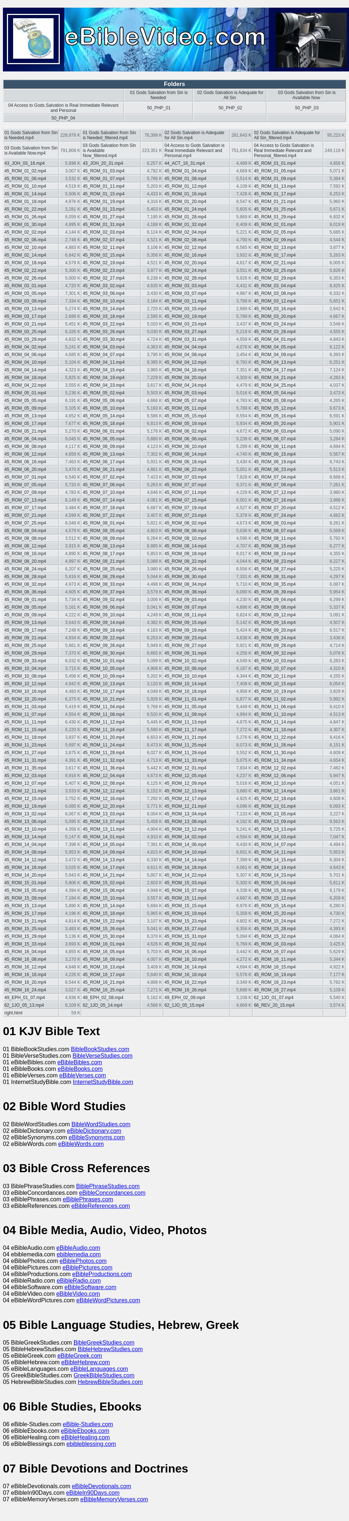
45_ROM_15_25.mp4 (25, 928)
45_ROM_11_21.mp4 (186, 737)
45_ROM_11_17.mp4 (186, 729)
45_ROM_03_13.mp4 (25, 308)
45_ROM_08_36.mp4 (25, 591)
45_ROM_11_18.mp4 (275, 729)
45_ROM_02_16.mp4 (186, 255)
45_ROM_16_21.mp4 (104, 982)
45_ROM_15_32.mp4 (275, 936)
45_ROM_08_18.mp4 (186, 553)
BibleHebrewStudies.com (110, 1349)
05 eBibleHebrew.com (32, 1362)
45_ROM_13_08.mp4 (186, 821)
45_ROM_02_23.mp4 (104, 270)
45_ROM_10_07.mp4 (275, 668)
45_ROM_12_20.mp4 (104, 806)
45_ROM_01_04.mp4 (186, 170)
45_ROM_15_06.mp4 (104, 890)
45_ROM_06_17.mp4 (104, 461)
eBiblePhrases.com (88, 1199)
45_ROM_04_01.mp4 (275, 339)
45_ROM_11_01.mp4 (186, 699)
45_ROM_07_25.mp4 (25, 523)
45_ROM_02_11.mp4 (104, 247)
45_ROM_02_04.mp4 (186, 232)
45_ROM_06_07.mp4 (275, 438)
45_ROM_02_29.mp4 (275, 278)
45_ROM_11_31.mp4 (25, 760)
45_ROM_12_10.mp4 (275, 783)
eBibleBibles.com (79, 1062)
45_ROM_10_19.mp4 (275, 691)
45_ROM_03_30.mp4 (104, 339)
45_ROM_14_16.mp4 (25, 867)
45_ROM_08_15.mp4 (275, 546)
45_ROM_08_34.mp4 (186, 584)
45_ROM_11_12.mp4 (104, 722)
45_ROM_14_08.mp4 (25, 852)
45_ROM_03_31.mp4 (186, 339)
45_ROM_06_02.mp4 (186, 431)
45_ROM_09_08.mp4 (275, 607)
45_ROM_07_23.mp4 (186, 515)
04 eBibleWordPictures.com (40, 1300)
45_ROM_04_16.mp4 (186, 370)
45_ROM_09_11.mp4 (186, 614)
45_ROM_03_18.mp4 (104, 316)
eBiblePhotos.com (83, 1261)
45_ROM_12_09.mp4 (186, 783)
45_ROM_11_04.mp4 (104, 706)
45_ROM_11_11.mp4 (25, 722)
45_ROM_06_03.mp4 (275, 431)
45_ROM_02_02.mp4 (25, 232)
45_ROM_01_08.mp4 (186, 178)
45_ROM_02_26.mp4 (25, 278)
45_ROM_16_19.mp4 (275, 974)
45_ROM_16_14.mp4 (186, 967)
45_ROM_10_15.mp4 (275, 683)
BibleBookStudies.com (100, 1049)
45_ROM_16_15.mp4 (275, 967)
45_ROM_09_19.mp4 (186, 630)
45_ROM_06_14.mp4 (186, 454)
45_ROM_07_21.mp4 (25, 515)
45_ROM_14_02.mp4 (186, 836)
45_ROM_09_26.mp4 (104, 645)
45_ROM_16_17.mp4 (104, 974)
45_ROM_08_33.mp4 (104, 584)
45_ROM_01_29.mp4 (275, 216)
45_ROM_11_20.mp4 (104, 737)
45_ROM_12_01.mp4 (186, 768)
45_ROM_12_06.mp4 (275, 775)
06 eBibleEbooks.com (32, 1431)
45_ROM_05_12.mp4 (275, 408)
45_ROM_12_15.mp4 (25, 798)
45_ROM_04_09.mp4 (275, 354)
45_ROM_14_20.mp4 (25, 875)
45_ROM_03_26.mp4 (104, 331)
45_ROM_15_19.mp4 (186, 913)
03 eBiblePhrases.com (33, 1199)
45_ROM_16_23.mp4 (275, 982)
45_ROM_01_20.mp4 (186, 201)
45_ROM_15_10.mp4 (104, 898)
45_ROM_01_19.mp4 (104, 201)
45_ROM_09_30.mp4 (104, 653)
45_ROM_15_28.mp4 (275, 928)
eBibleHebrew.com (85, 1362)
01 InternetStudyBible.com (38, 1082)
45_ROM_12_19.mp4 (25, 806)
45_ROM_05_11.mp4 (186, 408)
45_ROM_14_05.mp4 (104, 844)
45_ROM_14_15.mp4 (275, 859)
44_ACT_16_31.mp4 (185, 163)
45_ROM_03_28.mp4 (275, 331)
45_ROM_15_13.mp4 (25, 905)
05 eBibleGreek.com (30, 1356)
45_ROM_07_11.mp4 (186, 492)
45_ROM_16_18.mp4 (186, 974)
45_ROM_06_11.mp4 (275, 446)
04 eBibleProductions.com (37, 1274)
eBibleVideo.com (78, 1294)
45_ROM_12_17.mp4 (186, 798)
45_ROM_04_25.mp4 (275, 385)
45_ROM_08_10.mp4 (186, 538)
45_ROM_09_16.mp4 (275, 622)
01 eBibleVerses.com (31, 1075)
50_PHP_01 (159, 107)
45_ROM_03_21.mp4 (25, 324)
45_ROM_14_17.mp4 (104, 867)
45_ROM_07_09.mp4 (25, 492)
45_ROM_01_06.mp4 (25, 178)
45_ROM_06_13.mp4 (104, 454)
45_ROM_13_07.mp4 (104, 821)
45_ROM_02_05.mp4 (275, 232)
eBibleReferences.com (100, 1206)
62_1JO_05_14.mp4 (102, 1005)
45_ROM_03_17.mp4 (25, 316)
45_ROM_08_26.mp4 (186, 569)
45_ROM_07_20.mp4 (275, 507)
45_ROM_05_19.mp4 (186, 423)
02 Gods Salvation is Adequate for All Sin (230, 95)
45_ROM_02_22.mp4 (25, 270)
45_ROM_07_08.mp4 (275, 484)
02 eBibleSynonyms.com (36, 1137)
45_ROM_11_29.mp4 (186, 752)
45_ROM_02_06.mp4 (25, 239)
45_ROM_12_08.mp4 (104, 783)
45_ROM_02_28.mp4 (186, 278)
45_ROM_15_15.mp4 (186, 905)
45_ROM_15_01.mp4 (25, 882)
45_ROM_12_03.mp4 (25, 775)
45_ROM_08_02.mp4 (186, 523)
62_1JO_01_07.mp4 (274, 997)
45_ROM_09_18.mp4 (104, 630)
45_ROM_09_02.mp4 (104, 599)
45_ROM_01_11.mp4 (104, 186)
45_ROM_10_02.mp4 (186, 660)
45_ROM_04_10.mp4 (25, 362)
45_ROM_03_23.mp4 (186, 324)
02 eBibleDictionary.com (35, 1131)
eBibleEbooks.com (85, 1431)
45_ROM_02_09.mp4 (275, 239)
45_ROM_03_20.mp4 (275, 316)
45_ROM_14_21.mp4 (104, 875)
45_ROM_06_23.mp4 (275, 469)
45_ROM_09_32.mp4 (275, 653)
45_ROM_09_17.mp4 (25, 630)
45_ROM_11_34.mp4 (275, 760)
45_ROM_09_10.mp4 (104, 614)
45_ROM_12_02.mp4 (275, 768)
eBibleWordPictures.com (108, 1300)
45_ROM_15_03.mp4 (186, 882)
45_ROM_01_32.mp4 (186, 224)
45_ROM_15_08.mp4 (275, 890)
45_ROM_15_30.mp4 (104, 936)
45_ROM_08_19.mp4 (275, 553)
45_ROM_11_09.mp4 (186, 714)
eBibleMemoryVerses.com (114, 1499)
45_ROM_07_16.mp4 (275, 500)
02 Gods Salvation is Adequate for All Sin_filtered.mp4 (287, 135)
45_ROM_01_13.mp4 (275, 186)
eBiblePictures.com (88, 1267)
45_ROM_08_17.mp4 (104, 553)
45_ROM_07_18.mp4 (104, 507)
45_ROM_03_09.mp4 (25, 301)
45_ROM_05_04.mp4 (275, 392)
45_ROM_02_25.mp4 (275, 270)
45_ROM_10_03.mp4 (275, 660)
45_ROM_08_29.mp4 (104, 576)
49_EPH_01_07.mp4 (24, 997)
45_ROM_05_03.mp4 (186, 392)
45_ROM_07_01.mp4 (25, 477)
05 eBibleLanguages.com (36, 1369)
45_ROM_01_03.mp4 (104, 170)
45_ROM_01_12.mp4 (186, 186)
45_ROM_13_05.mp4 (275, 813)
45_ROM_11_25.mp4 (186, 745)
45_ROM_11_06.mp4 (275, 706)
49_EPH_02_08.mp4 (103, 997)
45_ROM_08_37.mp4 (104, 591)
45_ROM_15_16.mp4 (275, 905)
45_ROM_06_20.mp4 (25, 469)
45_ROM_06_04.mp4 (25, 438)
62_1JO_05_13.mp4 (24, 1005)
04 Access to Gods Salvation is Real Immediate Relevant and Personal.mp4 (195, 150)
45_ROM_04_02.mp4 (25, 347)
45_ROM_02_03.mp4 (104, 232)
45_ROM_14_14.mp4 (186, 859)
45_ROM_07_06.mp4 (104, 484)
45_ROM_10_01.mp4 (104, 660)
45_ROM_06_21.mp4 (104, 469)
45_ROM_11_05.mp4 (186, 706)
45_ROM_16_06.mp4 (186, 951)
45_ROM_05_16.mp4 (275, 415)
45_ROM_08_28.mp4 (25, 576)
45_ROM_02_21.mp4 (275, 262)
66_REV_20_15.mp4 (274, 1005)
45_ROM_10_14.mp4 (186, 683)
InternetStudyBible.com (103, 1082)
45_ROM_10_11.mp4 (275, 676)
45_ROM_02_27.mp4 (104, 278)
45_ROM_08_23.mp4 (275, 561)
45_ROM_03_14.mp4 (104, 308)
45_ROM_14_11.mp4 (275, 852)
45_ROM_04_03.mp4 (104, 347)
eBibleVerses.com (82, 1075)
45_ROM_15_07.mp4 (186, 890)
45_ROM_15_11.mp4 (186, 898)
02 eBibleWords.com (30, 1144)
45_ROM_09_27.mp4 (186, 645)
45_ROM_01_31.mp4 (104, 224)
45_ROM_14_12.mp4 (25, 859)
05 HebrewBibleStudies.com (40, 1382)
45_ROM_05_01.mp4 (25, 392)
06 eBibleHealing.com (32, 1437)
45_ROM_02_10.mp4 (25, 247)
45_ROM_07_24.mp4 (275, 515)
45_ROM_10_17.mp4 (104, 691)
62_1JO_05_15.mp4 (184, 1005)
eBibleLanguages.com (99, 1369)
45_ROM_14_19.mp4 (275, 867)
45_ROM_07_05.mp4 (25, 484)
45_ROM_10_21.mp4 (104, 699)
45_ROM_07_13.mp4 (25, 500)
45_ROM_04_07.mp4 (104, 354)
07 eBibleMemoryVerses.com (42, 1499)
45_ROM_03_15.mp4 (186, 308)
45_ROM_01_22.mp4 (25, 209)
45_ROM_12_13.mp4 (186, 790)
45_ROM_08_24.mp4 (25, 569)
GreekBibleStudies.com (104, 1375)
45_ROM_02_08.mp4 (186, 239)
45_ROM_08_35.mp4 (275, 584)
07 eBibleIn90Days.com (34, 1493)
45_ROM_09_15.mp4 (186, 622)
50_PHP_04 (63, 118)
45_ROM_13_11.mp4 (104, 829)
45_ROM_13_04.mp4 (186, 813)
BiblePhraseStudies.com (108, 1186)
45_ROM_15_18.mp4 (104, 913)
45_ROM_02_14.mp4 (25, 255)
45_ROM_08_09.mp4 (104, 538)
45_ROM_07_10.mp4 (104, 492)
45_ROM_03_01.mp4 (25, 285)
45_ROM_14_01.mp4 (104, 836)
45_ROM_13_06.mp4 (25, 821)
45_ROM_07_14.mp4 (104, 500)
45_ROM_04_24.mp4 (186, 385)
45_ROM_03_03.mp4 (186, 285)
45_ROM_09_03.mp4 (186, 599)
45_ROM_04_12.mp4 (186, 362)
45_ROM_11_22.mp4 (275, 737)
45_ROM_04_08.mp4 (186, 354)
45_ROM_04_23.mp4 (104, 385)
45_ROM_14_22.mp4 (186, 875)
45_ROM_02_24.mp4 (186, 270)
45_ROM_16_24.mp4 (25, 989)
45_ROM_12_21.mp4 (186, 806)
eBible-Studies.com (88, 1424)
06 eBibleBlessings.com (34, 1444)
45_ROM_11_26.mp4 (275, 745)
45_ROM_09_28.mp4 (275, 645)
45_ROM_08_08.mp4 (25, 538)
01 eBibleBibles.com (30, 1062)
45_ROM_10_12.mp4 (25, 683)
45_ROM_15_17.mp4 (25, 913)
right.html (13, 1012)
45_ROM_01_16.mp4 (186, 193)
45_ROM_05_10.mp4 (104, 408)
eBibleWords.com (81, 1144)
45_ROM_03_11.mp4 (186, 301)
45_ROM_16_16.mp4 (25, 974)
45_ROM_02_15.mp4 (104, 255)
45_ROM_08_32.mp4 (25, 584)
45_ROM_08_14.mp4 (186, 546)
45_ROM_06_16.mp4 (25, 461)
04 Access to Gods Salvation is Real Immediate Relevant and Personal (63, 108)
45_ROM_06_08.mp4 (25, 446)
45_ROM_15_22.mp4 (104, 921)
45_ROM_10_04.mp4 (25, 668)
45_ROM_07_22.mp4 (104, 515)
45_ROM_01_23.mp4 (104, 209)
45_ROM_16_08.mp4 (25, 959)
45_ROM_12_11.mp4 (25, 790)
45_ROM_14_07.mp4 (275, 844)
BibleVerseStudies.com (102, 1056)
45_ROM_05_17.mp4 (25, 423)
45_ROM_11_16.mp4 (104, 729)
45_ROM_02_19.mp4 (104, 262)
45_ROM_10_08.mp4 (25, 676)
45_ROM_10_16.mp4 (25, 691)
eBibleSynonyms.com (97, 1137)
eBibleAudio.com (78, 1248)
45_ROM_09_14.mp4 (104, 622)
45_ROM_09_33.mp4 (25, 660)
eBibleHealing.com (85, 1437)
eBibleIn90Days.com (92, 1493)
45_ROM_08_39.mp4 (275, 591)
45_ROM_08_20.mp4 (25, 561)
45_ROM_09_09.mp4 (25, 614)
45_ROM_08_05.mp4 (104, 530)
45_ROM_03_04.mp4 (275, 285)
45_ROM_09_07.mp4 (186, 607)
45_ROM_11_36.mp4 (104, 768)
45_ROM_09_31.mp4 (186, 653)
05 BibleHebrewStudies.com (40, 1349)
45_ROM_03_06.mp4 (104, 293)
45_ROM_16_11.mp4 (275, 959)
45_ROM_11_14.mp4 (275, 722)
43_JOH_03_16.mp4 (24, 163)
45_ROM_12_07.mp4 (25, 783)
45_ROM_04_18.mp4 (25, 377)
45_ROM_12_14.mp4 (275, 790)
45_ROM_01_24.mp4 (186, 209)
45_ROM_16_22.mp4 (186, 982)
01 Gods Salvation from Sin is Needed (159, 95)
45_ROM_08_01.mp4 (104, 523)
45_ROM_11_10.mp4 (275, 714)
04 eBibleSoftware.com (33, 1287)
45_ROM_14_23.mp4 (275, 875)
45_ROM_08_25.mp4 (104, 569)
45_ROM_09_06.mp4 (104, 607)
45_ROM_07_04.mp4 (275, 477)
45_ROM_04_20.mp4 (186, 377)
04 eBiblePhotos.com (31, 1261)
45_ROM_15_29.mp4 (25, 936)
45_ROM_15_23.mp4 (186, 921)
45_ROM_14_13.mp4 (104, 859)
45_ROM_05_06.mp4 (104, 400)
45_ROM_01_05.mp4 (275, 170)
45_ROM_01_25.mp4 (275, 209)
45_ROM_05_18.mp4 (104, 423)
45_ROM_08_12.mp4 (25, 546)
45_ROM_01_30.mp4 (25, 224)
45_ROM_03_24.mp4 (275, 324)
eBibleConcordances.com (112, 1193)
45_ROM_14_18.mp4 (186, 867)
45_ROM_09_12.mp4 (275, 614)
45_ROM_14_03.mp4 (275, 836)
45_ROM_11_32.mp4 (104, 760)
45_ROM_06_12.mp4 (25, 454)
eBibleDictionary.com (94, 1131)
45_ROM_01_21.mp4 (275, 201)
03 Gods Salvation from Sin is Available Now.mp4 (31, 150)
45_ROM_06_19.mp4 (275, 461)
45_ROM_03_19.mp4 (186, 316)
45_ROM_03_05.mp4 (25, 293)
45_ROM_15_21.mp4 (25, 921)
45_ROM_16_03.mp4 (275, 944)
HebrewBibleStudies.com (110, 1382)
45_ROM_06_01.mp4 (104, 431)
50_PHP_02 (230, 107)
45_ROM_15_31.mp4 (186, 936)
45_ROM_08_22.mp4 (186, 561)
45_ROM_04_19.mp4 (104, 377)
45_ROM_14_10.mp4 (186, 852)
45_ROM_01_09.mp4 (275, 178)
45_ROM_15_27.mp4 (186, 928)
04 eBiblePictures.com (33, 1267)
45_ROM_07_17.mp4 (25, 507)
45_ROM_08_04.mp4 (25, 530)
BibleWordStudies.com (100, 1124)
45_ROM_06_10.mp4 (186, 446)
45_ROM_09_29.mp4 (25, 653)
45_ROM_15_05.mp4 (25, 890)
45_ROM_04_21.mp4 (275, 377)
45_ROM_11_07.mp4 (25, 714)
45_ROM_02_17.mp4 (275, 255)
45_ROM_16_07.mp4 (275, 951)
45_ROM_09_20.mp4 (275, 630)
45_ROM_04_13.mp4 (275, 362)
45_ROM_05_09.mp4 (25, 408)
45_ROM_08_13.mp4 (104, 546)
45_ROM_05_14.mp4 (104, 415)
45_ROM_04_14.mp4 (25, 370)
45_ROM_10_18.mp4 (186, 691)
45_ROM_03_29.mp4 (25, 339)
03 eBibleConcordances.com (41, 1193)
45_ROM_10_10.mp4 (186, 676)
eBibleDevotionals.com (101, 1486)
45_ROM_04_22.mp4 (25, 385)
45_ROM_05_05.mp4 (25, 400)
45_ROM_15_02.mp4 (104, 882)
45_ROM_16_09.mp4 (104, 959)
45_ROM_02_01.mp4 (275, 224)
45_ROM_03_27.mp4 (186, 331)
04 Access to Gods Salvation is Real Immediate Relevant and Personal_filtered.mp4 (284, 150)
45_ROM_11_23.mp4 (25, 745)
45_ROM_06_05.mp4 (104, 438)
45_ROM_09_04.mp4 (275, 599)
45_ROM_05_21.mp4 (25, 431)
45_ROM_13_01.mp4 (275, 806)
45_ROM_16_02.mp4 (186, 944)
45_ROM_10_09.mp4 (104, 676)
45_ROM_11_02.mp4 (275, 699)
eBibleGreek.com (79, 1356)
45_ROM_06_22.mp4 (186, 469)
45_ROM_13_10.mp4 (25, 829)
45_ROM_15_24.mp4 (275, 921)
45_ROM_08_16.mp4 (25, 553)
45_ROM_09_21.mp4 (25, 637)
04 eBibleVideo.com (29, 1294)
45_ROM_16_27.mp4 (275, 989)
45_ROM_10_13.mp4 (104, 683)
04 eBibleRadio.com (30, 1281)
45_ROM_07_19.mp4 (186, 507)
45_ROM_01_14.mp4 (25, 193)
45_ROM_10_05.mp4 (104, 668)
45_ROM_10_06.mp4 (186, 668)
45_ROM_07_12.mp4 (275, 492)
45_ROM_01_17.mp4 (275, 193)
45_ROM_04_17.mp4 (275, 370)
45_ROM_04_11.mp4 (104, 362)
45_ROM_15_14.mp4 (104, 905)
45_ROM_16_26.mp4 (186, 989)
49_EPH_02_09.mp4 (185, 997)
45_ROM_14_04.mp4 (25, 844)
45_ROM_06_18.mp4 (186, 461)
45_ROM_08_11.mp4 (275, 538)
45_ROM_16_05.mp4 (104, 951)
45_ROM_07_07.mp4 (186, 484)
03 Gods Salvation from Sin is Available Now (307, 95)
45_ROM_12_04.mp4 (104, 775)
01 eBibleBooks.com (30, 1069)
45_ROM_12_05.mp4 (186, 775)
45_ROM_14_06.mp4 (186, 844)
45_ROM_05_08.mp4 (275, 400)
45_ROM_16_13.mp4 (104, 967)
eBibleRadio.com (79, 1281)
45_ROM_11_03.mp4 (25, 706)
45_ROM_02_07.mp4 (104, 239)
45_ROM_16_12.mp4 (25, 967)
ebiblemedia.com (79, 1254)
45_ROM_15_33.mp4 (25, 944)
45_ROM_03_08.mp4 (275, 293)
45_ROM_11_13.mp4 (186, 722)
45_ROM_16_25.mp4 (104, 989)
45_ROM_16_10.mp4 (186, 959)
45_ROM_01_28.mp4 (186, 216)
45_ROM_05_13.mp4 (25, 415)
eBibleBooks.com (80, 1069)
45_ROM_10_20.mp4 (25, 699)
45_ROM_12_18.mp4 (275, 798)
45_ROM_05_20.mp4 (275, 423)
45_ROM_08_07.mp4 (275, 530)
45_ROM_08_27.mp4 (275, 569)
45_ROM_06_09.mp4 (104, 446)
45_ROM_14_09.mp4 (104, 852)
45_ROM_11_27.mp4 (25, 752)
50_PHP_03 (307, 107)
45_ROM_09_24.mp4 (275, 637)
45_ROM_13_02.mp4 (25, 813)
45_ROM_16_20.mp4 (25, 982)
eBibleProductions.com (102, 1274)
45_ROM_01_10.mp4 (25, 186)
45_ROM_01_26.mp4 (25, 216)
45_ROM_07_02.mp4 (104, 477)
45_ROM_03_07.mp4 (186, 293)
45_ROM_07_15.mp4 (186, 500)
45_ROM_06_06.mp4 (186, 438)
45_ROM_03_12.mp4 (275, 301)
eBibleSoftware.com (90, 1287)
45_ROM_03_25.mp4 (25, 331)
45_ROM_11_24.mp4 (104, 745)
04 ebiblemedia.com (30, 1254)
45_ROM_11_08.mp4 (104, 714)
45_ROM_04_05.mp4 (275, 347)
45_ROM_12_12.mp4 (104, 790)
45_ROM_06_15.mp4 (275, 454)
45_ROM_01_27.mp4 (104, 216)
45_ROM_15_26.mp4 (104, 928)
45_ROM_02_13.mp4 (275, 247)
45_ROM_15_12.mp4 (275, 898)
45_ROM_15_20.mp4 (275, 913)
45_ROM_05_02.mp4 (104, 392)
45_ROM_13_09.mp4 (275, 821)
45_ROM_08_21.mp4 (104, 561)
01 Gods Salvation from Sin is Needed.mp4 (31, 135)
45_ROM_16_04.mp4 (25, 951)
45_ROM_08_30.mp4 (186, 576)
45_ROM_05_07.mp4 (186, 400)
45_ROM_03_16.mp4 (275, 308)
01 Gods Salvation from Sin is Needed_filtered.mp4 (109, 135)
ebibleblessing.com (91, 1444)
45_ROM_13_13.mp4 (275, 829)
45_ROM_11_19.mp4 (25, 737)
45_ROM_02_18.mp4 (25, 262)
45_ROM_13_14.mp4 (25, 836)
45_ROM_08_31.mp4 (275, 576)
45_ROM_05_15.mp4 (186, 415)
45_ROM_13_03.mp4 (104, 813)
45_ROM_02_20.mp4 (186, 262)
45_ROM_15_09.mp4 (25, 898)
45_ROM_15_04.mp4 (275, 882)
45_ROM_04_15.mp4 (104, 370)
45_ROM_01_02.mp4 (25, 170)
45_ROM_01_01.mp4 (275, 163)
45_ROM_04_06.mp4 (25, 354)
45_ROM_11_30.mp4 (275, 752)
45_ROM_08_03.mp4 (275, 523)
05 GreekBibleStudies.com (38, 1375)
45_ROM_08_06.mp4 (186, 530)
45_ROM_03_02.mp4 (104, 285)
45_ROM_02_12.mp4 (186, 247)
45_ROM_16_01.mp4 (104, 944)
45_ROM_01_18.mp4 (25, 201)
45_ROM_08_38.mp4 (186, 591)
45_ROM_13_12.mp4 (186, 829)
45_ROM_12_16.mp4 (104, 798)
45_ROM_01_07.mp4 (104, 178)
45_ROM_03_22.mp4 (104, 324)
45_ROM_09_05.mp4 (25, 607)
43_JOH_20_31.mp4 (103, 163)
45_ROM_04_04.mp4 (186, 347)
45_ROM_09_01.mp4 (25, 599)
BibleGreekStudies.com (104, 1342)
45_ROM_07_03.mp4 (186, 477)
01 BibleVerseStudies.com (37, 1056)
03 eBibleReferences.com (37, 1206)
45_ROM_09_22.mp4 (104, 637)
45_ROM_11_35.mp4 (25, 768)
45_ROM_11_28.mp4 (104, 752)
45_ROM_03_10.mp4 (104, 301)
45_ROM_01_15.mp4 (104, 193)
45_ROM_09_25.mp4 (25, 645)
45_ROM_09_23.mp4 (186, 637)
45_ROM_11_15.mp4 (25, 729)
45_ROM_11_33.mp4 (186, 760)
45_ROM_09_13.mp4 (25, 622)
